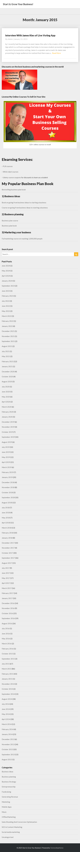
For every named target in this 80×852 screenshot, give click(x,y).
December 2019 (8, 422)
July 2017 (5, 568)
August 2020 (7, 381)
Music (4, 812)
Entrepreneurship (8, 787)
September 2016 (8, 618)
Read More (56, 53)
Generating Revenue (10, 797)
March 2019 (6, 467)
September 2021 (8, 341)
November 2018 (8, 487)
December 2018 (8, 482)
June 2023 (6, 291)
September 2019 (8, 437)
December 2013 (8, 739)
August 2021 (7, 346)
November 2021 (8, 336)
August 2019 (7, 442)
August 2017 (7, 563)
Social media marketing (11, 832)
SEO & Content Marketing (12, 827)
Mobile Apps (7, 807)
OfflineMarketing (9, 817)
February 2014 (7, 729)
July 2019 (5, 447)
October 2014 (7, 689)
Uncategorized (7, 837)
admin (10, 39)
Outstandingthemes (56, 848)
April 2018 (6, 523)
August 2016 (7, 623)
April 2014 (6, 719)
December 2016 (8, 603)
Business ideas (7, 772)
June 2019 (6, 452)
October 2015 (7, 654)
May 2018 (6, 518)
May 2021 (6, 356)
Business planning (9, 777)
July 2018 (5, 507)
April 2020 (6, 402)
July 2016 (5, 628)
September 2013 (8, 754)
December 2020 (8, 371)
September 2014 (8, 694)
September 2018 (8, 497)
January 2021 (7, 366)
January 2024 (7, 281)
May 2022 (6, 311)
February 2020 (7, 412)
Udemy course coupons (12, 177)
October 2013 (7, 749)
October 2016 (7, 613)
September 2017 (8, 558)
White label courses (10, 172)
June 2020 (6, 392)
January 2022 (7, 326)
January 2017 (7, 598)
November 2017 (8, 548)
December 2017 (8, 543)
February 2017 (7, 593)
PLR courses (8, 166)
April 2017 (6, 583)
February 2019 (7, 472)
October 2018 (7, 492)
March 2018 (6, 528)
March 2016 (6, 643)
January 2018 (7, 538)
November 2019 (8, 427)
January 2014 (7, 734)
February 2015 (7, 674)
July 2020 (5, 387)
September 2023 (8, 286)
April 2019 (6, 462)
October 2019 (7, 432)
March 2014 (6, 724)
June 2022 (6, 306)
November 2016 (8, 608)
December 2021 (8, 331)
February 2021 (7, 361)
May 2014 (6, 714)
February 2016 (7, 649)
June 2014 (6, 709)
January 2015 (7, 679)
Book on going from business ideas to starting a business (24, 202)
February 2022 (7, 321)
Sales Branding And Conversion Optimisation (19, 822)
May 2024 (6, 271)
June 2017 (6, 573)
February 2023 (7, 296)
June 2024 (6, 266)
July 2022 (5, 301)
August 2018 (7, 502)
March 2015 (6, 669)
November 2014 (8, 684)
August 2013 (7, 759)
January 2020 (7, 417)
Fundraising (6, 792)
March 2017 (6, 588)
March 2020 (6, 407)
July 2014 (5, 704)
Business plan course (10, 221)
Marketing (6, 802)
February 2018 (7, 533)
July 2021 (5, 351)
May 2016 (6, 638)
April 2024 (6, 276)
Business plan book (9, 226)
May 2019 (6, 457)
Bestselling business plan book (14, 190)
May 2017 (6, 578)
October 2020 (7, 376)
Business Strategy (9, 782)
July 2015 (5, 664)
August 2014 (7, 699)
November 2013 (8, 744)
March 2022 (6, 316)
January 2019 (7, 477)
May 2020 (6, 397)
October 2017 (7, 553)
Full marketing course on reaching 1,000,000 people (22, 239)
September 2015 (8, 659)
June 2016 (6, 633)
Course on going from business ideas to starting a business (25, 208)
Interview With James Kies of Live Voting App (30, 35)
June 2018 (6, 512)
